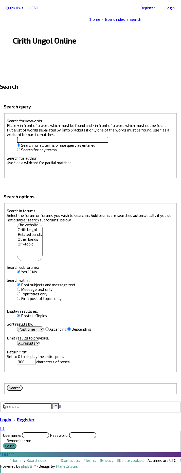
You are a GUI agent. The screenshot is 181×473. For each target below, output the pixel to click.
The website (29, 224)
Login (5, 419)
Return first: (17, 352)
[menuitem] (34, 7)
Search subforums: (23, 267)
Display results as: (22, 311)
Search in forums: (21, 211)
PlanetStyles (67, 466)
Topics (39, 315)
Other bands (29, 239)
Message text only (34, 289)
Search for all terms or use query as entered (56, 145)
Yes (22, 272)
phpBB (26, 466)
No (32, 272)
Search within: (18, 280)
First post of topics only (39, 298)
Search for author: (22, 158)
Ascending (56, 329)
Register (25, 419)
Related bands (29, 234)
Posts (24, 315)
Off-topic (29, 244)
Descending (79, 329)
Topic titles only (32, 294)
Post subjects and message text (46, 284)
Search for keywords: (25, 121)
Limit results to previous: (28, 338)
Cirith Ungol (29, 229)
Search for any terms (37, 149)
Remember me (18, 440)
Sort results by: (20, 324)
